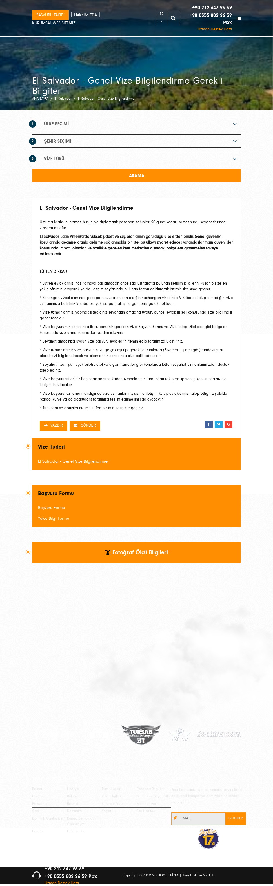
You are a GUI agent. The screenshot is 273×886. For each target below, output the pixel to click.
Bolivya (73, 796)
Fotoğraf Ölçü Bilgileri (136, 552)
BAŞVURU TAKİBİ (50, 15)
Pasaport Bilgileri (149, 789)
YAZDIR (53, 425)
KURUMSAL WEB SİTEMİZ (54, 23)
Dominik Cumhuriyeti (48, 818)
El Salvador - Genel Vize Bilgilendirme (73, 461)
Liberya (73, 789)
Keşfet (106, 811)
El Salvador (76, 831)
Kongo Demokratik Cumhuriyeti (81, 821)
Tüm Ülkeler (111, 789)
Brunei (37, 789)
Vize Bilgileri (111, 796)
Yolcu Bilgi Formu (53, 518)
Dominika (74, 811)
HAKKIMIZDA (85, 15)
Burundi (73, 804)
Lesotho (38, 796)
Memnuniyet (146, 804)
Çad (35, 811)
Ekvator (38, 831)
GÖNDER (85, 425)
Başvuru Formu (51, 507)
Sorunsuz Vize (112, 804)
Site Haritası (146, 811)
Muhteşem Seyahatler (153, 796)
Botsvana (39, 804)
